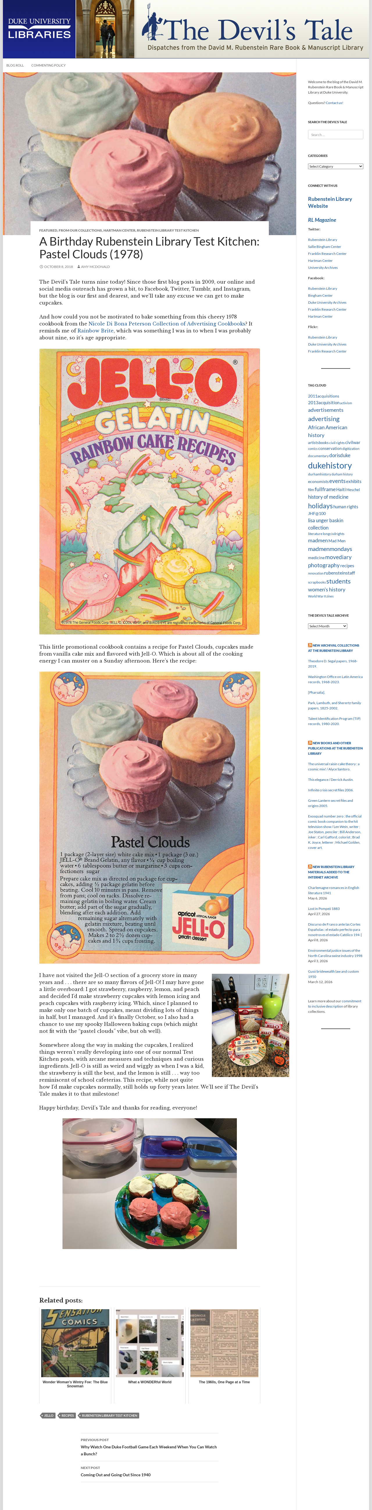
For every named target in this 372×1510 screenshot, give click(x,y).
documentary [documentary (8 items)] (318, 456)
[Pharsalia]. (316, 692)
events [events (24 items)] (337, 480)
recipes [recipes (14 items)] (347, 565)
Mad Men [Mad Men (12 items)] (337, 540)
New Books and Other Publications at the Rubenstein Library (335, 748)
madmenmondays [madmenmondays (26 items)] (330, 548)
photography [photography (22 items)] (324, 565)
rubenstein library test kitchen (109, 1415)
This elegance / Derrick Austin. (331, 779)
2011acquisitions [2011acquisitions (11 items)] (323, 395)
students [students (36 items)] (338, 581)
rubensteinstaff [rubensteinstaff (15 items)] (339, 572)
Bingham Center (320, 295)
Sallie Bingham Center (324, 246)
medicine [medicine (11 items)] (316, 557)
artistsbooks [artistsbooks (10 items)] (318, 442)
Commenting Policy (48, 65)
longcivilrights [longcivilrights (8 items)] (333, 534)
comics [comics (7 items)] (313, 448)
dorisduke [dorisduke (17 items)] (339, 455)
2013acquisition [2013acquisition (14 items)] (323, 402)
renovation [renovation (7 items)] (315, 573)
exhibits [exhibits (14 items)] (354, 481)
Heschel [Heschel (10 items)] (353, 489)
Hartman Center (119, 230)
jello (48, 1415)
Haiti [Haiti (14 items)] (341, 489)
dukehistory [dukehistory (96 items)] (330, 465)
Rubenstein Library (322, 239)
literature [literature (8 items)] (315, 534)
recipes (68, 1415)
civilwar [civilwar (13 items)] (352, 442)
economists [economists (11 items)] (318, 481)
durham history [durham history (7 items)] (342, 474)
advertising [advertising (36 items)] (323, 419)
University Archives (323, 267)
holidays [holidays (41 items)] (320, 506)
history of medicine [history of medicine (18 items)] (328, 497)
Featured (48, 230)
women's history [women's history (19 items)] (326, 589)
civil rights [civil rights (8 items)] (337, 443)
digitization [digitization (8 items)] (351, 448)
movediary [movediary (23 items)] (338, 557)
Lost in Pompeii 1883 (324, 908)
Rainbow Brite (96, 331)
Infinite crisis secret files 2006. (331, 790)
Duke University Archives (327, 302)
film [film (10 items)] (311, 489)
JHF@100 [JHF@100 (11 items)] (317, 513)
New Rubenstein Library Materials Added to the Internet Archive (331, 872)
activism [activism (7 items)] (346, 403)
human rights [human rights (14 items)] (345, 506)
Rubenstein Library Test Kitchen (168, 230)
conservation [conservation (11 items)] (330, 448)
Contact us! (334, 103)
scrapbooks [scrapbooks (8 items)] (317, 582)
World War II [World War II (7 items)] (317, 596)
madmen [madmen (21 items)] (318, 540)
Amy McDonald (95, 266)
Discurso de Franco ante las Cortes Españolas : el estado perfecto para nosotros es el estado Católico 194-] (335, 929)
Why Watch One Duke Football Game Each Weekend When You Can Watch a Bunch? (150, 1446)
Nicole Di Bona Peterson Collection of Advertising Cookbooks (167, 324)
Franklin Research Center (327, 253)
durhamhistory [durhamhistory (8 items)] (319, 474)
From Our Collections (80, 230)
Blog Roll (15, 65)
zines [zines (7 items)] (330, 596)
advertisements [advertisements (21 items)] (326, 410)
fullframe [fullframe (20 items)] (325, 489)
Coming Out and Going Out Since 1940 (150, 1470)
